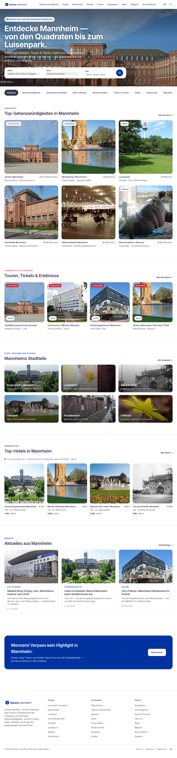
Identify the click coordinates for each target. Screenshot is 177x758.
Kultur (94, 719)
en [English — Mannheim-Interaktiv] (170, 4)
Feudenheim (53, 736)
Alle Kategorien (141, 710)
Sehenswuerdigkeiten (49, 4)
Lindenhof (52, 714)
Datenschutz (161, 749)
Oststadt (51, 723)
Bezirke (90, 4)
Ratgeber (139, 736)
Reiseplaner (112, 4)
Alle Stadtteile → (165, 360)
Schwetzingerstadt (56, 719)
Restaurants (77, 4)
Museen (94, 714)
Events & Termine (142, 714)
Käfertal (51, 732)
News (124, 4)
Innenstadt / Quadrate (57, 705)
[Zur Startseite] (21, 702)
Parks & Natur (97, 723)
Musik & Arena (97, 727)
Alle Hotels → (167, 453)
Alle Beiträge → (166, 545)
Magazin (135, 4)
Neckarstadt (53, 710)
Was (87, 71)
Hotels (65, 4)
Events (100, 4)
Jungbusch (53, 727)
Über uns (139, 719)
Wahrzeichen (97, 705)
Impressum (150, 749)
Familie (94, 736)
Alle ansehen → (165, 115)
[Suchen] (119, 72)
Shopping (95, 732)
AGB (171, 749)
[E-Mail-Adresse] (129, 652)
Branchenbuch (149, 4)
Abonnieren (157, 652)
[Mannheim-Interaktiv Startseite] (18, 4)
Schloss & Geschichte (101, 710)
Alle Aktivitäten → (165, 277)
